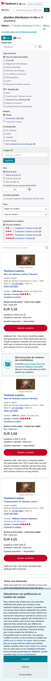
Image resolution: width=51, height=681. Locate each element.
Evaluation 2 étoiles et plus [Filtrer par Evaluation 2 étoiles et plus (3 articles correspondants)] (23, 228)
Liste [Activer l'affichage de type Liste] (6, 38)
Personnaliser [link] (25, 674)
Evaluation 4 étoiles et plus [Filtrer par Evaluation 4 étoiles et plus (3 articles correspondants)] (23, 235)
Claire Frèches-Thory (32, 364)
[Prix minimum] (8, 189)
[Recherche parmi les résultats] (25, 247)
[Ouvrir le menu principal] (6, 10)
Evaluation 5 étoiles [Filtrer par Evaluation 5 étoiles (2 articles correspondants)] (20, 238)
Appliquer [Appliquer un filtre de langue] (9, 160)
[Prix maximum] (21, 189)
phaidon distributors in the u (27, 25)
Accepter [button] (25, 659)
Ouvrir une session (34, 4)
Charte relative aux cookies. (35, 646)
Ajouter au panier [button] (25, 328)
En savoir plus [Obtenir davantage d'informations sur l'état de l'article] (13, 89)
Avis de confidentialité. (26, 654)
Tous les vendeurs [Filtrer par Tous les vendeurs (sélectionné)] (13, 224)
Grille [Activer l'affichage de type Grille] (17, 38)
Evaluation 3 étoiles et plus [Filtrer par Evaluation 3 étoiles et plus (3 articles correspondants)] (23, 231)
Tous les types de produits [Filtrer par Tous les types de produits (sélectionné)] (15, 57)
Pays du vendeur (11, 214)
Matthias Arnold (31, 366)
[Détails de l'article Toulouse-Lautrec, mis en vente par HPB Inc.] (25, 384)
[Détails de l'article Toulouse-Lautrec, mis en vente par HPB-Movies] (25, 260)
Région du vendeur (12, 209)
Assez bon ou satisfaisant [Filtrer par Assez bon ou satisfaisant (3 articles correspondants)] (16, 99)
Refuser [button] (25, 666)
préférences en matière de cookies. (18, 640)
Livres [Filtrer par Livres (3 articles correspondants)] (8, 60)
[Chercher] (47, 10)
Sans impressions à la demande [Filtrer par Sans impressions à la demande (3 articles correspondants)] (19, 144)
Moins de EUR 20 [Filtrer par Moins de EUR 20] (12, 175)
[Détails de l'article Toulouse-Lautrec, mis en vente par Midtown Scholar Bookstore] (25, 487)
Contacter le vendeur (12, 297)
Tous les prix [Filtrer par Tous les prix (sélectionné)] (10, 171)
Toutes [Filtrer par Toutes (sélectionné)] (7, 115)
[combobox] (29, 10)
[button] (46, 247)
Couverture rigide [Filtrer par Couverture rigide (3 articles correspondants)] (13, 118)
